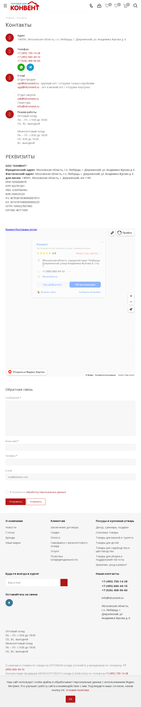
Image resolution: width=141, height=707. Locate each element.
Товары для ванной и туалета (114, 537)
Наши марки (13, 542)
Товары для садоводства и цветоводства (113, 549)
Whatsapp (21, 67)
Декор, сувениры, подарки (112, 527)
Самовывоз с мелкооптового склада (69, 544)
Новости (11, 527)
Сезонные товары (107, 532)
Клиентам (58, 521)
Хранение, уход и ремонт (111, 564)
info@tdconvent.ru (28, 106)
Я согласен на (38, 492)
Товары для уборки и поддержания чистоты (110, 558)
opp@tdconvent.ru (28, 87)
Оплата (55, 537)
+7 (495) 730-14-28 (28, 53)
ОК (70, 699)
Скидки (55, 532)
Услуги (55, 551)
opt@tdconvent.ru (28, 83)
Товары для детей (107, 542)
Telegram (30, 67)
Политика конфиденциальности (64, 558)
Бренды (10, 537)
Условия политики (77, 690)
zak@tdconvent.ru (28, 98)
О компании (14, 521)
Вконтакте (9, 602)
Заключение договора (64, 527)
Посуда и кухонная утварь (115, 521)
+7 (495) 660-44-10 (28, 57)
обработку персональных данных (46, 492)
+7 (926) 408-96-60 (28, 60)
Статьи (10, 532)
